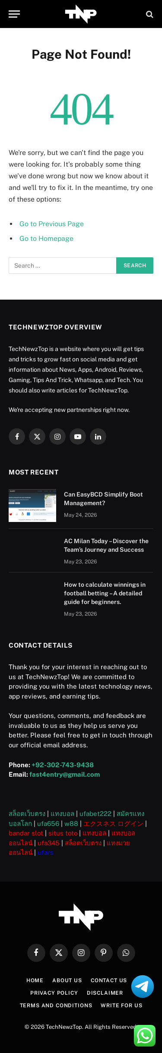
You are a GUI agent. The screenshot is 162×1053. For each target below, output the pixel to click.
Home (35, 980)
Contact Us (109, 980)
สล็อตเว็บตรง (27, 813)
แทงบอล (62, 813)
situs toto (62, 833)
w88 (71, 823)
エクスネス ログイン (113, 823)
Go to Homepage (46, 238)
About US (67, 980)
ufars (46, 852)
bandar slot (26, 833)
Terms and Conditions (56, 1005)
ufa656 (48, 823)
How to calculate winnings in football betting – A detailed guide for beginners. (105, 593)
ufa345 (49, 843)
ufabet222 (95, 813)
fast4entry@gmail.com (64, 774)
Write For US (121, 1005)
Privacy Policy (54, 993)
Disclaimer (105, 993)
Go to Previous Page (51, 224)
